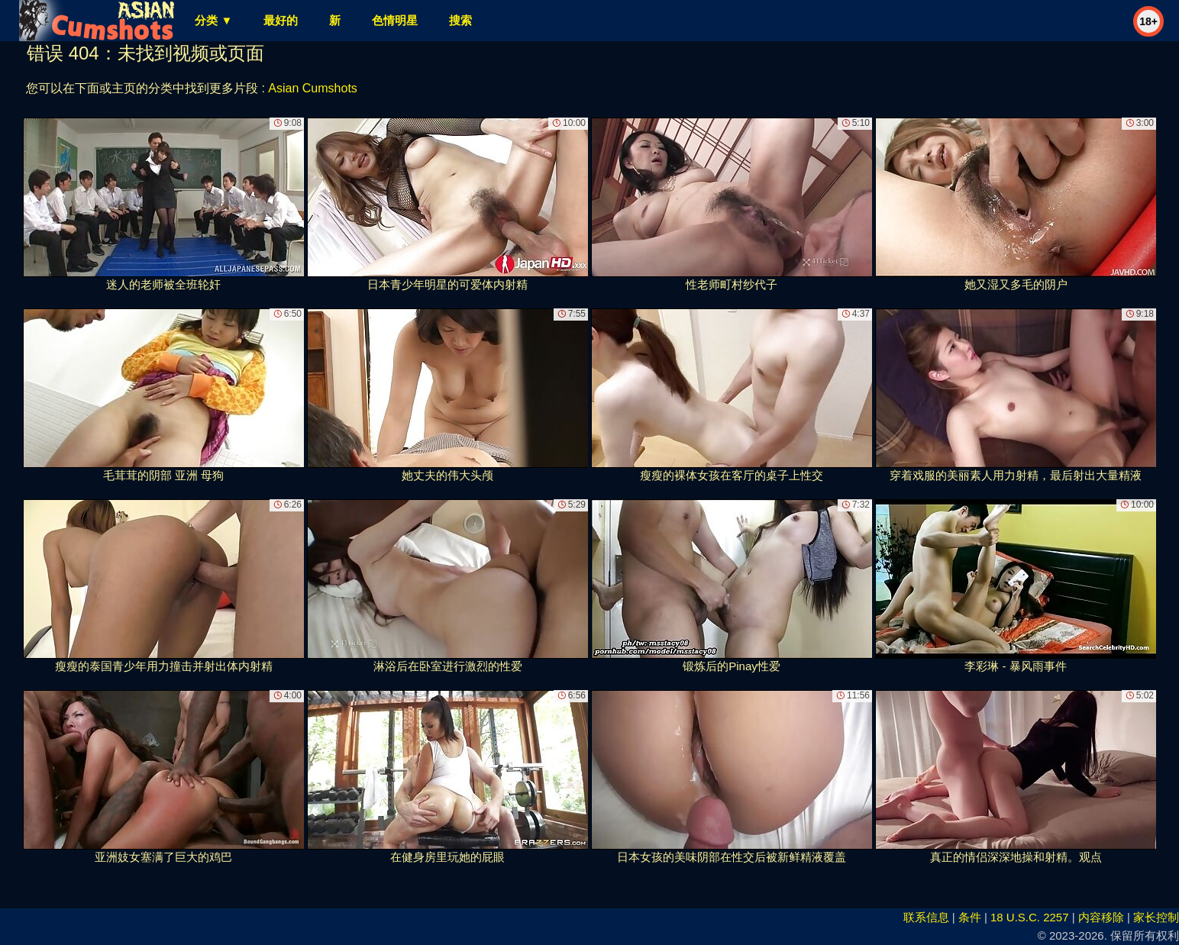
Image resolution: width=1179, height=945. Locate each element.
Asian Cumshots (312, 88)
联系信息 (926, 917)
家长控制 (1156, 917)
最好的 (280, 20)
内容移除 (1101, 917)
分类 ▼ (213, 20)
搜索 (460, 20)
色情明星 (395, 20)
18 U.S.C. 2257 (1029, 917)
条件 (969, 917)
